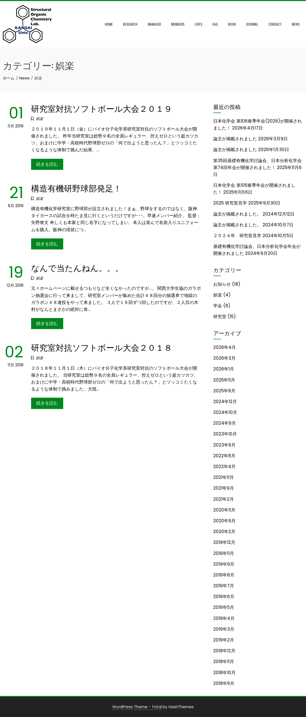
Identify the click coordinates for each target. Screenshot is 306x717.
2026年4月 (224, 347)
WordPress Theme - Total (137, 707)
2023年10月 (225, 434)
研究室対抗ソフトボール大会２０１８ (101, 347)
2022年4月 (224, 466)
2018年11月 (223, 661)
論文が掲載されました (235, 139)
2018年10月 (224, 672)
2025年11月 (224, 380)
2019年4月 (224, 618)
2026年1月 (223, 369)
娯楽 (39, 118)
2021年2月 (223, 499)
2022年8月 (224, 456)
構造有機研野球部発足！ (76, 188)
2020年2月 (224, 531)
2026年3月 (224, 358)
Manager (154, 24)
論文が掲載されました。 (237, 214)
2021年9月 (223, 488)
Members (177, 24)
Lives (198, 24)
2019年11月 (223, 553)
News (296, 24)
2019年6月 (223, 596)
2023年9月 (224, 445)
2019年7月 (223, 586)
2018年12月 (224, 651)
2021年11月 (223, 477)
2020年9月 (224, 521)
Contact (275, 24)
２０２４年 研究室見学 (237, 235)
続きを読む (47, 164)
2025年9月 (224, 391)
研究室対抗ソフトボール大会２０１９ (101, 108)
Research (130, 24)
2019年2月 (223, 640)
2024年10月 (225, 412)
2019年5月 (223, 607)
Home (109, 24)
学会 (217, 306)
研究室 (219, 316)
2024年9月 (224, 423)
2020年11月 (224, 510)
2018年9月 (223, 683)
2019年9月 (223, 564)
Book (232, 24)
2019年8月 (223, 575)
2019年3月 (223, 629)
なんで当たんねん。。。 (77, 267)
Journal (252, 24)
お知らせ (222, 284)
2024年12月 (225, 401)
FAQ (215, 24)
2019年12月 (224, 542)
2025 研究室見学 (230, 203)
